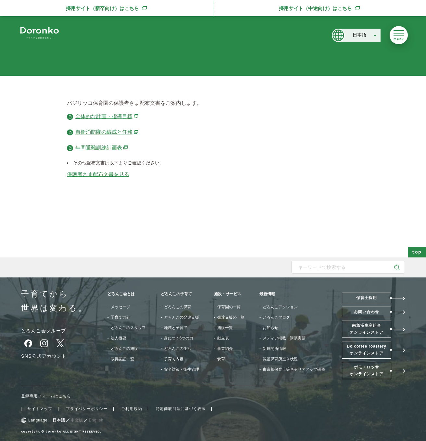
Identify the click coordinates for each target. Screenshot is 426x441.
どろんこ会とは (121, 294)
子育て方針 (120, 317)
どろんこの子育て (176, 294)
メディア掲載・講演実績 (284, 338)
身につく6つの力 (179, 338)
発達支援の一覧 (230, 317)
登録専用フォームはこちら (46, 396)
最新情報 (267, 294)
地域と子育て (175, 327)
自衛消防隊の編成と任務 (107, 132)
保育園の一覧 (229, 307)
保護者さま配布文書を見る (98, 174)
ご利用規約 (131, 409)
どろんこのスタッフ (128, 327)
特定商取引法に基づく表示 (181, 409)
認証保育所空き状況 (280, 359)
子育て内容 (173, 359)
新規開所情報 (274, 348)
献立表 (223, 338)
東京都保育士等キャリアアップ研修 (294, 369)
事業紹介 (225, 348)
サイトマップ (39, 409)
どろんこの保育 (177, 307)
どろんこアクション (280, 307)
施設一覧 (225, 327)
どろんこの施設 (124, 348)
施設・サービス (227, 294)
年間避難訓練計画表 (102, 147)
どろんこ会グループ (43, 330)
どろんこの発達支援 (181, 317)
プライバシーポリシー (86, 409)
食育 (221, 359)
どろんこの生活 (177, 348)
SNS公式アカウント (44, 356)
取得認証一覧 (122, 359)
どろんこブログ (276, 317)
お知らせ (270, 327)
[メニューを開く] (399, 35)
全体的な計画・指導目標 (107, 116)
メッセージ (120, 307)
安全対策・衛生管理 (181, 369)
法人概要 (118, 338)
